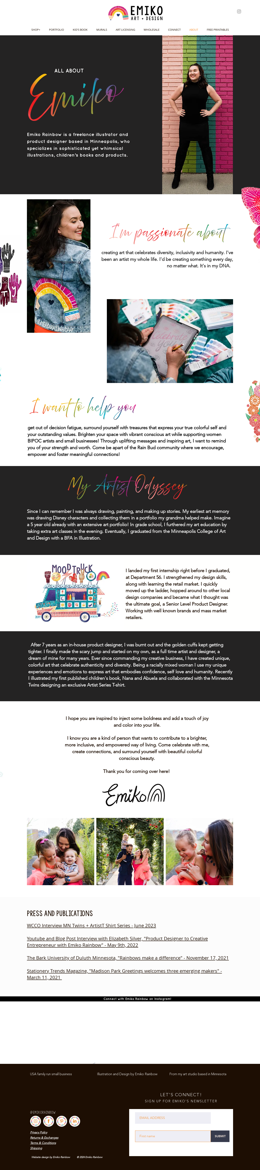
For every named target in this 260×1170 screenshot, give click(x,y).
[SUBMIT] (220, 1136)
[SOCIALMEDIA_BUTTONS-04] (61, 1121)
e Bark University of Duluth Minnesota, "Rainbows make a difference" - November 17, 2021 (130, 958)
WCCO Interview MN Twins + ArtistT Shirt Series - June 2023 (91, 925)
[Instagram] (239, 11)
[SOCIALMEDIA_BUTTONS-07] (74, 1121)
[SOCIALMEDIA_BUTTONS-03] (35, 1121)
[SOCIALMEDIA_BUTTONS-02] (48, 1121)
